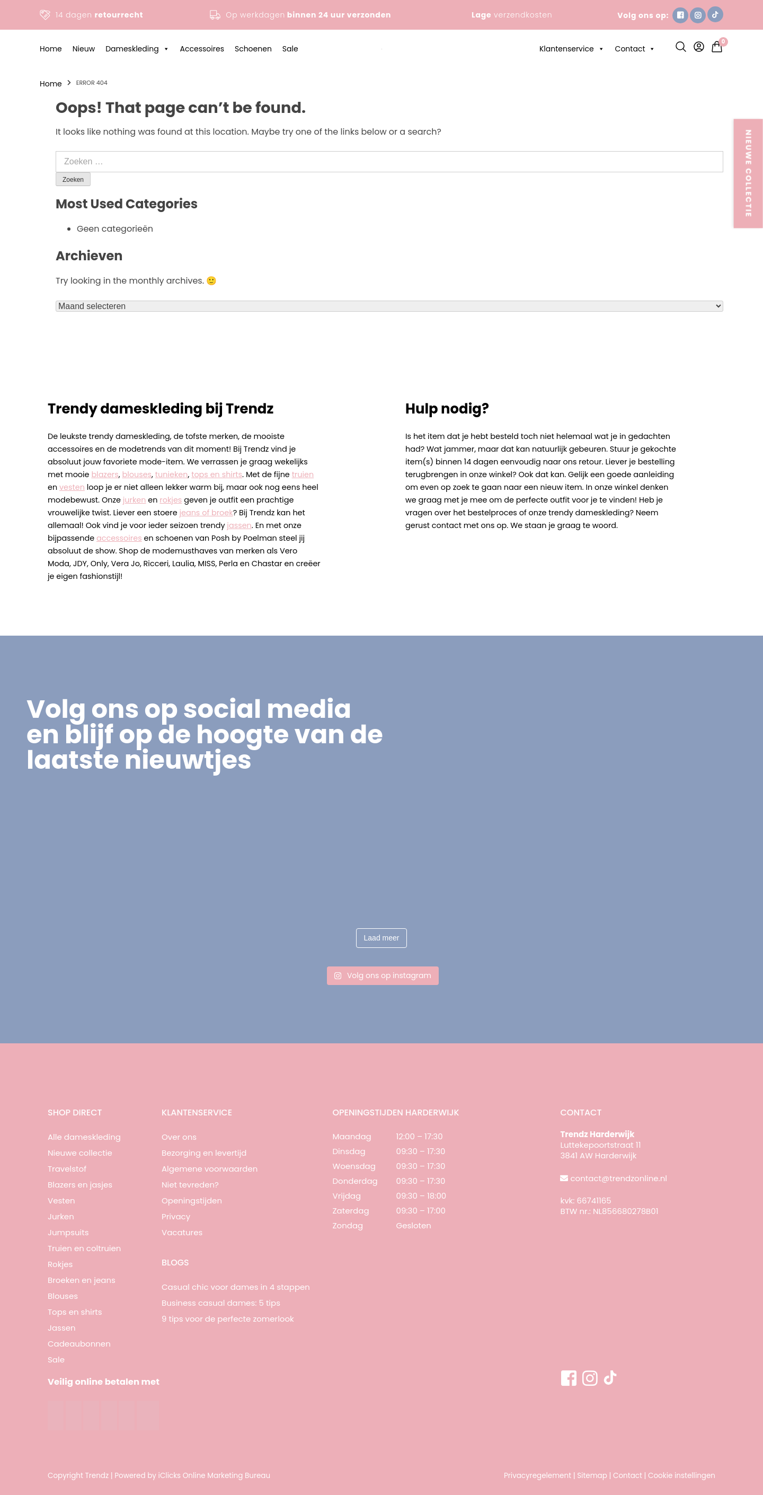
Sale (290, 48)
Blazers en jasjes (80, 1184)
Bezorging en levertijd (204, 1152)
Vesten (61, 1200)
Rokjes (60, 1264)
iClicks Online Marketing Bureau (214, 1476)
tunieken (171, 474)
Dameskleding (137, 48)
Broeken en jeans (82, 1280)
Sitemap (592, 1476)
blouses (137, 474)
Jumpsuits (68, 1232)
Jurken (61, 1216)
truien (303, 474)
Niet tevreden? (190, 1184)
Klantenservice (572, 48)
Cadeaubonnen (79, 1343)
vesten (72, 487)
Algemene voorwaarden (210, 1168)
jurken (134, 500)
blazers (104, 474)
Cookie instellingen (681, 1476)
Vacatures (182, 1232)
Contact (635, 48)
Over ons (179, 1136)
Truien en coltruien (84, 1248)
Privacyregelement (537, 1476)
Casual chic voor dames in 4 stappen (236, 1286)
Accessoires (202, 48)
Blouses (63, 1295)
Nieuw (84, 48)
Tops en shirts (75, 1311)
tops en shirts (216, 474)
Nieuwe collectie (80, 1152)
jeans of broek (206, 512)
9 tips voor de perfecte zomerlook (228, 1318)
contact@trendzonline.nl (619, 1178)
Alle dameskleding (84, 1136)
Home (51, 48)
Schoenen (253, 48)
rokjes (170, 500)
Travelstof (67, 1168)
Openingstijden (192, 1200)
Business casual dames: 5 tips (221, 1302)
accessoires (119, 538)
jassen (239, 525)
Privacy (176, 1216)
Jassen (62, 1327)
